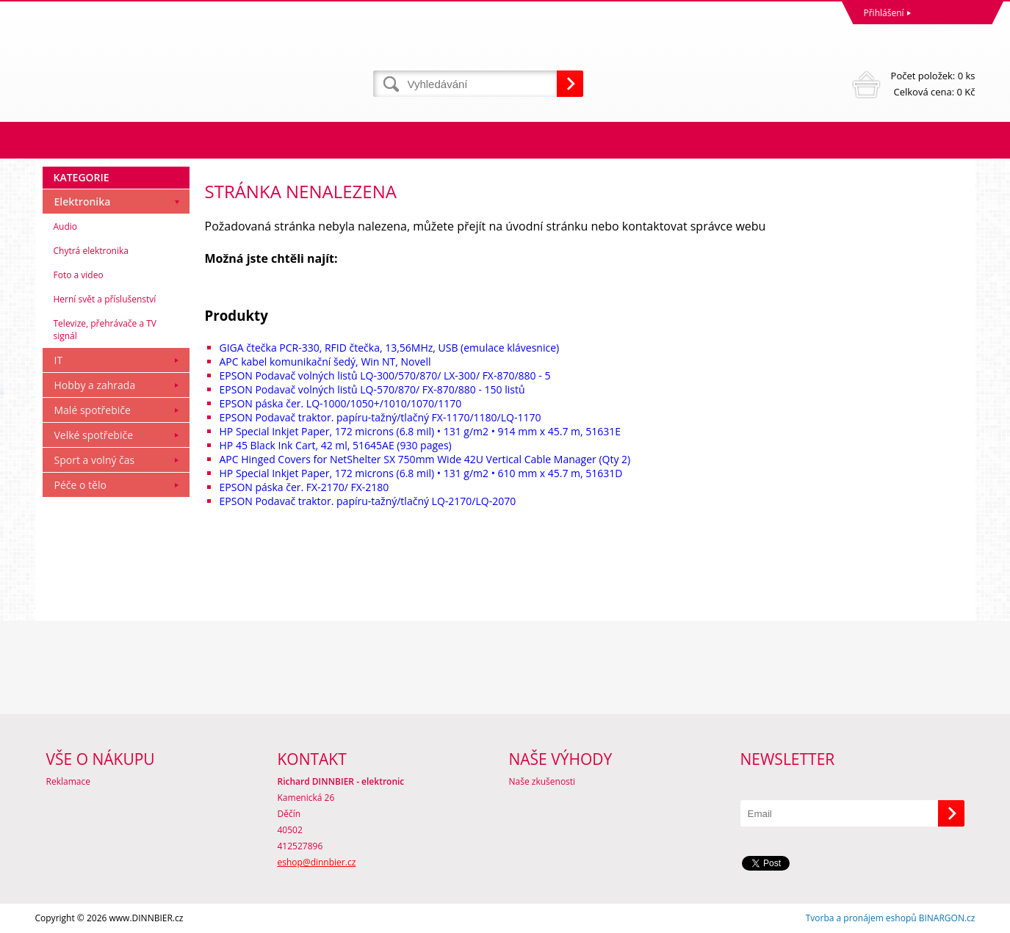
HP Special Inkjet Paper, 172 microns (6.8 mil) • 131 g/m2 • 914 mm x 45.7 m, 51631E (420, 431)
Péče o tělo (80, 485)
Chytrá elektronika (91, 250)
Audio (66, 226)
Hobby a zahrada (95, 385)
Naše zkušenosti (542, 781)
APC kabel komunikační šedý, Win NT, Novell (325, 362)
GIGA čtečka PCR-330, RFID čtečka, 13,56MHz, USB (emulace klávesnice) (390, 348)
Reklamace (68, 781)
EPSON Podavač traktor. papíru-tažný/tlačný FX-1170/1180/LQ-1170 (380, 417)
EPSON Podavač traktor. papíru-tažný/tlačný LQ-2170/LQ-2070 (368, 501)
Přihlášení (884, 13)
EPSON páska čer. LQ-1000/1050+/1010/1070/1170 (341, 403)
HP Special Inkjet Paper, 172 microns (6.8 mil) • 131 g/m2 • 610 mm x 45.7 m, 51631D (421, 473)
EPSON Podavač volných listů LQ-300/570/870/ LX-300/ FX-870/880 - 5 (385, 375)
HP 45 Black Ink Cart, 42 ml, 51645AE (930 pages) (336, 445)
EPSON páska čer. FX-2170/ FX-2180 (304, 487)
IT (58, 360)
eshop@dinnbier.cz (317, 862)
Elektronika (82, 201)
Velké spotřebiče (94, 435)
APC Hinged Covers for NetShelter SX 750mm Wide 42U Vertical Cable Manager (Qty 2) (425, 459)
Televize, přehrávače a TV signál (105, 329)
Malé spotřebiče (92, 410)
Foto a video (79, 275)
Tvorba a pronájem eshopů (861, 918)
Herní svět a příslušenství (105, 299)
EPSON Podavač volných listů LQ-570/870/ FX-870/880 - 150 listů (372, 389)
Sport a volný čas (94, 460)
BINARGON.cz (947, 918)
